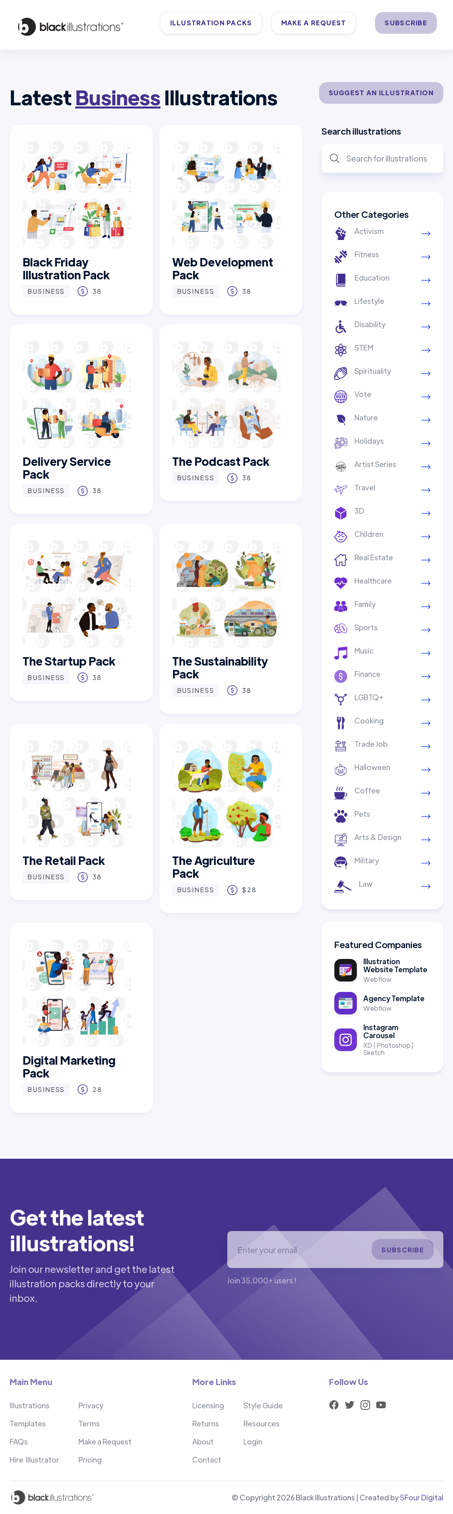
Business (46, 291)
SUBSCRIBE (406, 22)
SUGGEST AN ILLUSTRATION (381, 92)
